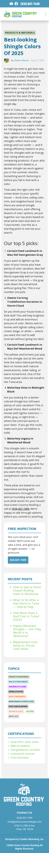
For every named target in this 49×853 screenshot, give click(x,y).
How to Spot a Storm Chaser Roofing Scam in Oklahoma (27, 590)
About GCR (13, 716)
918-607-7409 (18, 560)
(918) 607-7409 (30, 4)
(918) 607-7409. (21, 508)
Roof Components (17, 696)
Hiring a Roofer (16, 691)
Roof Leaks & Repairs (18, 706)
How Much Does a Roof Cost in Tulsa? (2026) (26, 616)
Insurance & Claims (17, 687)
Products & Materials (20, 32)
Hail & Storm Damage (18, 682)
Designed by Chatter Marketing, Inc (24, 839)
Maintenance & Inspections (21, 701)
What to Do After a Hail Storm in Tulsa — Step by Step (26, 603)
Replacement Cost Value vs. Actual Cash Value (25, 645)
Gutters (30, 711)
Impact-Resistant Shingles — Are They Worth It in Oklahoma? (27, 631)
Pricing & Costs (16, 711)
